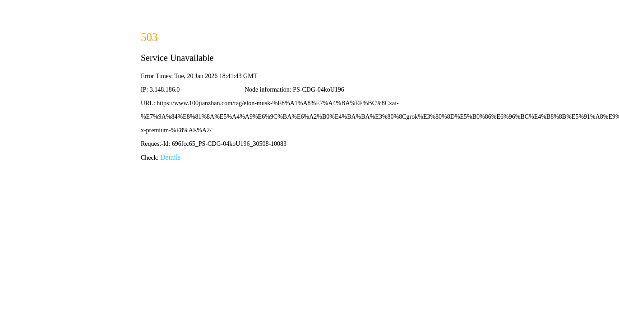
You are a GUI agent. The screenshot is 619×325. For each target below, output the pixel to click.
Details (170, 157)
